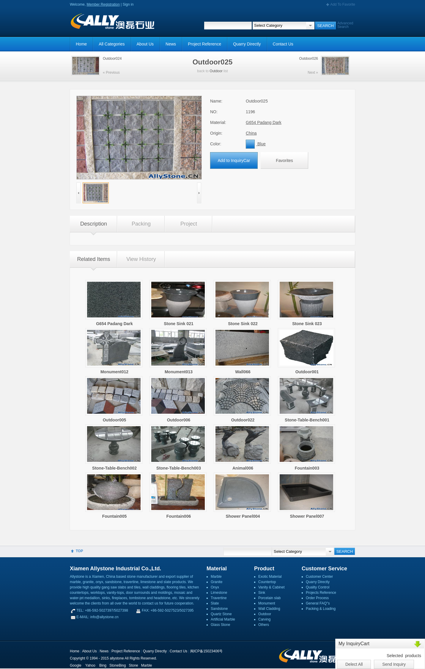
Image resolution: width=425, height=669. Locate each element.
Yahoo (90, 665)
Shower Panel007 (307, 516)
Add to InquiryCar (234, 160)
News (171, 44)
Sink (261, 593)
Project (188, 224)
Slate (215, 603)
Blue (256, 143)
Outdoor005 (114, 420)
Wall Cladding (269, 609)
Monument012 (114, 371)
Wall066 (243, 371)
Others (263, 625)
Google (75, 665)
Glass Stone (220, 625)
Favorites (284, 160)
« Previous (111, 72)
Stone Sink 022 (243, 323)
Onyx (215, 587)
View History (141, 259)
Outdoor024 (112, 58)
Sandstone (219, 609)
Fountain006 (178, 516)
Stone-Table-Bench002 (114, 468)
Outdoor (216, 71)
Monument (266, 603)
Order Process (317, 598)
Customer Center (319, 576)
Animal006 (242, 468)
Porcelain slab (269, 598)
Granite (216, 582)
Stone (133, 665)
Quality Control (317, 587)
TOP (79, 551)
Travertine (219, 598)
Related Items (93, 259)
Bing (102, 665)
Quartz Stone (221, 614)
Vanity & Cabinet (271, 587)
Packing (141, 224)
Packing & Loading (321, 609)
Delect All (354, 664)
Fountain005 (114, 516)
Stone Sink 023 (307, 323)
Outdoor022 (243, 420)
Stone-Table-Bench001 (307, 420)
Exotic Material (270, 576)
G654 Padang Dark (263, 122)
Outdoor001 (307, 371)
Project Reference (204, 44)
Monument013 (179, 371)
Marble (216, 576)
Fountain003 (307, 468)
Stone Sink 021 (178, 323)
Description (93, 224)
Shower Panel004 (243, 516)
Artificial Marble (223, 619)
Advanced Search (345, 25)
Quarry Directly (247, 44)
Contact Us (283, 44)
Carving (264, 619)
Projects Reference (321, 593)
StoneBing (117, 665)
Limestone (219, 593)
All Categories (112, 44)
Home (81, 44)
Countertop (267, 582)
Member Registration (102, 4)
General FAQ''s (318, 603)
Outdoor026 (308, 58)
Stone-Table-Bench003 (178, 468)
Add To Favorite (342, 4)
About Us (145, 44)
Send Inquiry (394, 664)
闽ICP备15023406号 (206, 651)
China (251, 133)
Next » (313, 72)
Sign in (128, 4)
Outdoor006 (179, 420)
